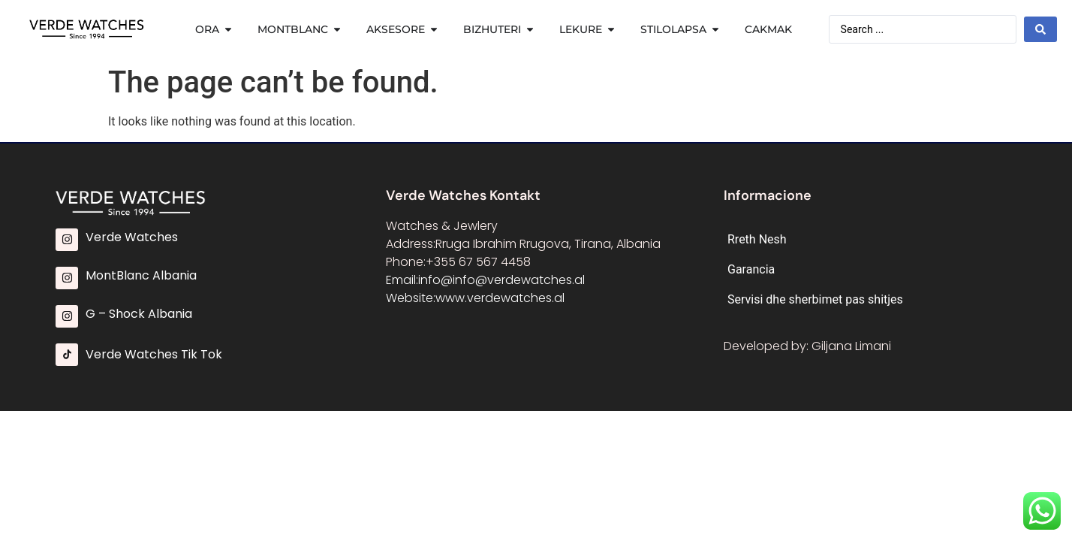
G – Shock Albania (139, 313)
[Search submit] (1040, 29)
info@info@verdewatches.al (501, 280)
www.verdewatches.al (500, 298)
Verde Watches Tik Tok (154, 354)
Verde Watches (132, 237)
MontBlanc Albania (141, 275)
